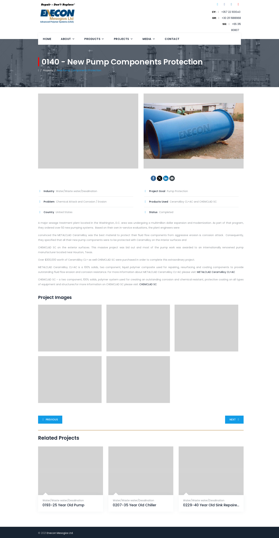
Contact (172, 39)
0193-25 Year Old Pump (63, 505)
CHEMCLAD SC (148, 284)
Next (235, 419)
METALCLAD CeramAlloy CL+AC (216, 272)
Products (94, 39)
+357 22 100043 (230, 12)
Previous (49, 419)
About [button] (68, 39)
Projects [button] (123, 39)
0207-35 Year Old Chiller (134, 505)
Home (47, 39)
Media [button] (149, 39)
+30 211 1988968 (231, 18)
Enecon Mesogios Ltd (60, 533)
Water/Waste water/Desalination (63, 500)
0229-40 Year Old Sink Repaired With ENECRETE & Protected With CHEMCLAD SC (211, 505)
